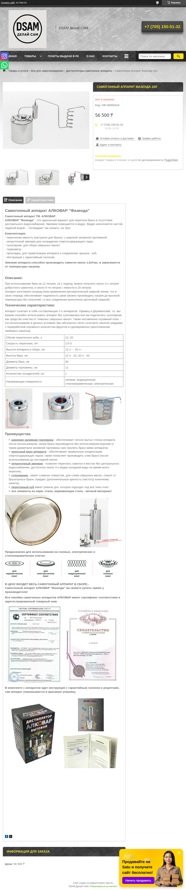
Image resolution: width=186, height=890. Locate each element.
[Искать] (178, 56)
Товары (30, 56)
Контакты (109, 56)
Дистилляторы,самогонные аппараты (89, 70)
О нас (90, 56)
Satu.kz (109, 883)
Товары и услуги (18, 70)
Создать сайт (8, 2)
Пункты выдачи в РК (63, 56)
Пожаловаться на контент (103, 886)
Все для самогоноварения (47, 70)
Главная (10, 56)
